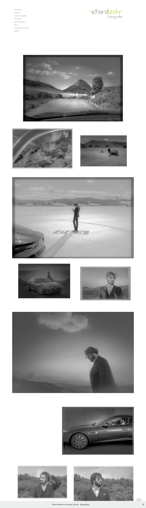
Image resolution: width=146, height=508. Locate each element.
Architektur (18, 10)
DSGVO (16, 31)
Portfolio (17, 13)
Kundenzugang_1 (20, 22)
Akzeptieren (84, 504)
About (16, 25)
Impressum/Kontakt (21, 28)
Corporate (17, 19)
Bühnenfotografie (20, 16)
